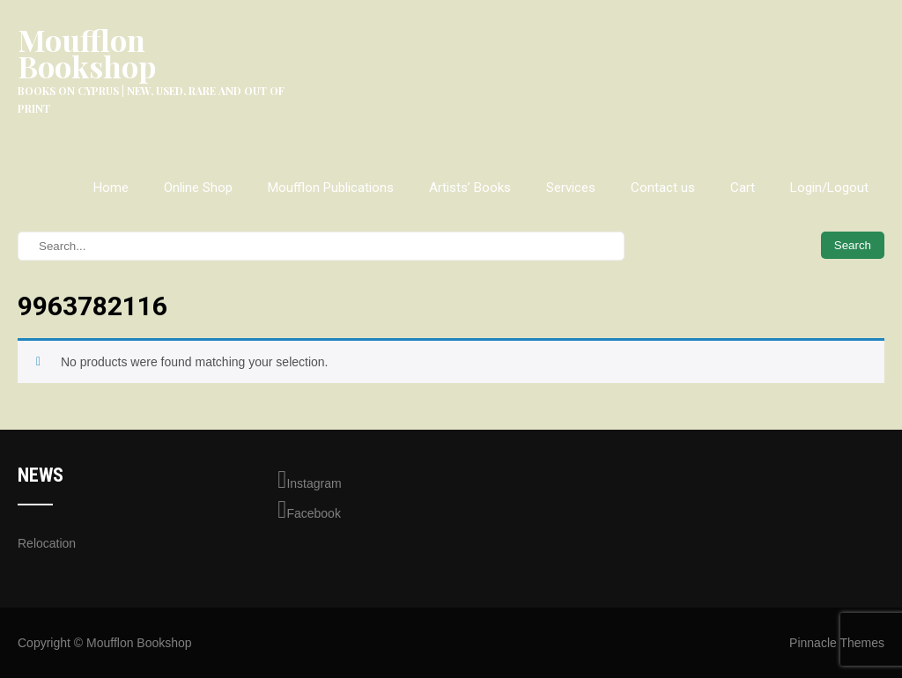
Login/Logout (829, 187)
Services (570, 187)
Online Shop (198, 187)
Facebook (309, 509)
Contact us (663, 187)
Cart (742, 187)
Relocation (47, 543)
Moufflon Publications (331, 187)
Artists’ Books (470, 187)
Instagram (309, 480)
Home (111, 187)
